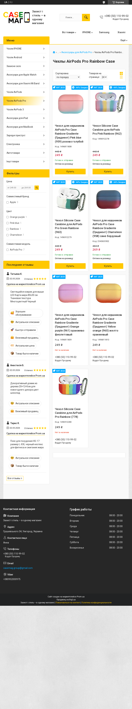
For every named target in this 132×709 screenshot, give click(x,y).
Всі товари (68, 32)
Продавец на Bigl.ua (66, 600)
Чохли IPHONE (14, 48)
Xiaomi (121, 32)
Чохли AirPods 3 (15, 109)
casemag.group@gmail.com (18, 568)
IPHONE (86, 32)
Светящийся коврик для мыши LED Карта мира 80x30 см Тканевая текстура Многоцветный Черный (27, 296)
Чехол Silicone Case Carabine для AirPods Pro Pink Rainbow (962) (107, 129)
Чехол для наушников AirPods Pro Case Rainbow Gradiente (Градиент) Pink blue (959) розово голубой (69, 133)
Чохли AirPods (14, 92)
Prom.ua (80, 597)
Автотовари (13, 153)
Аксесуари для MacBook (20, 127)
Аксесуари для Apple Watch (21, 74)
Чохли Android (14, 57)
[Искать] (86, 17)
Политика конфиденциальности (97, 602)
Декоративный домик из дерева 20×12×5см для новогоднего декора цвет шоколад (24, 388)
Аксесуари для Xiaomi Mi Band (23, 83)
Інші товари (13, 161)
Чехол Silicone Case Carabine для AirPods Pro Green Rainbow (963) (68, 226)
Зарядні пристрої (16, 135)
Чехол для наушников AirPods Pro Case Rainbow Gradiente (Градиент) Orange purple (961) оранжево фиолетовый (69, 324)
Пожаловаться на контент (68, 602)
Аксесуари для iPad (17, 118)
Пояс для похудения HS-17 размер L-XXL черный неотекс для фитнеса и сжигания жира (27, 444)
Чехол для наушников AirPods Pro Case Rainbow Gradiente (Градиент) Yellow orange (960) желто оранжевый (107, 324)
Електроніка (13, 144)
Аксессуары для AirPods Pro (76, 52)
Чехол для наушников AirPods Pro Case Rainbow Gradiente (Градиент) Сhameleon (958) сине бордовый (107, 228)
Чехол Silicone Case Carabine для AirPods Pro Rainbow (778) (68, 413)
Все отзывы (14, 478)
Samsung (104, 32)
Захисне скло (14, 66)
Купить (70, 171)
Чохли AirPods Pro (16, 100)
